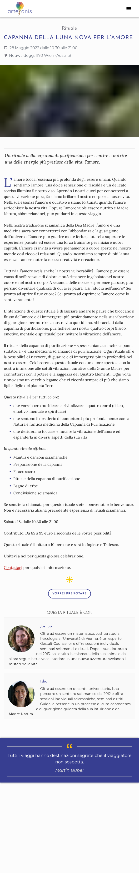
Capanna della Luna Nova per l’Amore (68, 38)
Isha (43, 681)
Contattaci (13, 567)
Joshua (46, 626)
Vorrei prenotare (69, 593)
